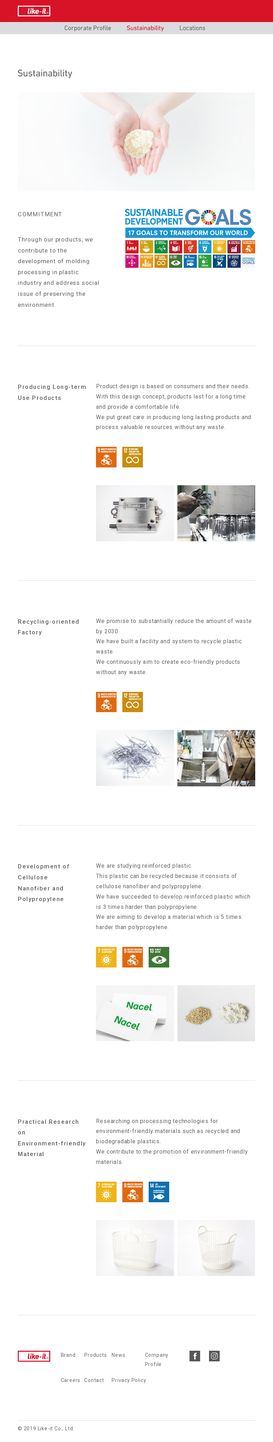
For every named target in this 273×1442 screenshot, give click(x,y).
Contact (94, 1380)
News (118, 1355)
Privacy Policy (129, 1380)
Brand (68, 1355)
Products (95, 1355)
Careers (71, 1380)
